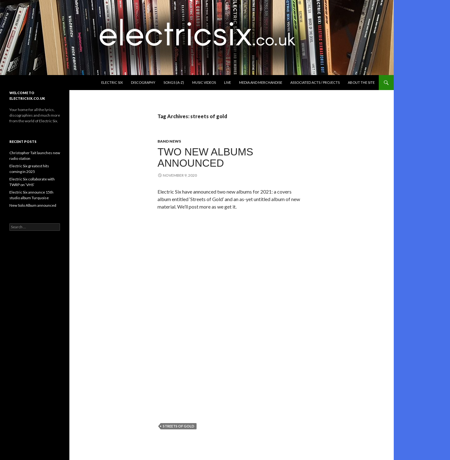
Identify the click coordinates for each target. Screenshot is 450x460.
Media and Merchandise (260, 82)
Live (227, 82)
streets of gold (178, 426)
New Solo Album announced (32, 205)
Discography (143, 82)
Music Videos (204, 82)
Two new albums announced (205, 157)
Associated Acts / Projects (315, 82)
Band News (169, 141)
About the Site (361, 82)
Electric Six (112, 82)
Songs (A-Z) (173, 82)
